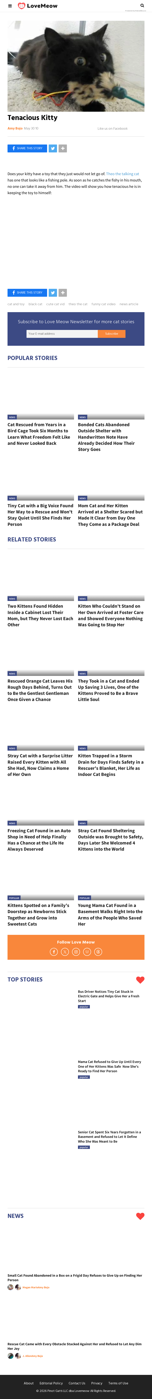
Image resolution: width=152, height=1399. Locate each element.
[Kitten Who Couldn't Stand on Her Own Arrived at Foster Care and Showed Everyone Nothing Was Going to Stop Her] (111, 579)
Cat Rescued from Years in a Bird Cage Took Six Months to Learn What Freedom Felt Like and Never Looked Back (39, 433)
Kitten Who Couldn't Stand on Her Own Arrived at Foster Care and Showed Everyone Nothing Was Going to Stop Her (110, 615)
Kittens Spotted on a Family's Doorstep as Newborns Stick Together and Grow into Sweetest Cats (38, 914)
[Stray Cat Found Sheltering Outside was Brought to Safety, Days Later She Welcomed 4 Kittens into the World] (111, 803)
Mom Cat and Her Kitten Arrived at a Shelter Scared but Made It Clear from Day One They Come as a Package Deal (110, 515)
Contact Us (77, 1383)
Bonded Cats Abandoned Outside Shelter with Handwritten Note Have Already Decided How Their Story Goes (106, 436)
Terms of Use (118, 1383)
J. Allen (27, 1356)
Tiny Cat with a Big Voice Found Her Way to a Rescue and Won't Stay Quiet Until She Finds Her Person (40, 515)
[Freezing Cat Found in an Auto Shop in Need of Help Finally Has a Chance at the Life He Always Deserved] (41, 803)
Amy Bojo (15, 128)
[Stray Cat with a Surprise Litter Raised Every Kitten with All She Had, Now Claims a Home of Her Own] (41, 729)
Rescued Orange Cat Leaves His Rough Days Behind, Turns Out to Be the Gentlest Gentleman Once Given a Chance (40, 690)
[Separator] (63, 148)
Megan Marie (30, 1287)
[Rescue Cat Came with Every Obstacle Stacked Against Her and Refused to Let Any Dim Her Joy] (76, 1317)
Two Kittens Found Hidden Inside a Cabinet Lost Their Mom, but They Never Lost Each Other (40, 615)
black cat (35, 304)
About (29, 1383)
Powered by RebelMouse (135, 11)
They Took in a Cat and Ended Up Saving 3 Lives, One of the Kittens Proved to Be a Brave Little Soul (108, 690)
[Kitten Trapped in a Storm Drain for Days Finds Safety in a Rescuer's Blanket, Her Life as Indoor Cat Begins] (111, 729)
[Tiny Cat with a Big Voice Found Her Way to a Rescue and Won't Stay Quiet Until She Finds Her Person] (41, 478)
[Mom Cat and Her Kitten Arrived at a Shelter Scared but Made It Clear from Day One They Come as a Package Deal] (111, 478)
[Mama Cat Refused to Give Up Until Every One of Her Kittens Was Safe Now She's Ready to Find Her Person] (41, 1092)
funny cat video (103, 304)
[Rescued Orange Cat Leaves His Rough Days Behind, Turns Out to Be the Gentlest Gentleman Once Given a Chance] (41, 654)
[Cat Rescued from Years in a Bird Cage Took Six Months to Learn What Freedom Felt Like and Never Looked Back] (41, 397)
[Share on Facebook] (27, 148)
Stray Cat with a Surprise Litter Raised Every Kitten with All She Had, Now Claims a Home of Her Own (40, 765)
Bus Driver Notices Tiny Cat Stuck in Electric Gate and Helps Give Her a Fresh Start (108, 996)
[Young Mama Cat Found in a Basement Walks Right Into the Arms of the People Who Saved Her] (111, 878)
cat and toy (16, 304)
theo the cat (77, 304)
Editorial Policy (51, 1383)
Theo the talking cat (122, 173)
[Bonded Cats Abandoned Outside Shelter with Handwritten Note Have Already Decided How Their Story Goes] (111, 397)
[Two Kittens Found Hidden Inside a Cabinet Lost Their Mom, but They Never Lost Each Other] (41, 579)
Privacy (96, 1383)
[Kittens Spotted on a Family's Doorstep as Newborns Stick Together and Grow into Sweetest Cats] (41, 878)
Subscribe (111, 333)
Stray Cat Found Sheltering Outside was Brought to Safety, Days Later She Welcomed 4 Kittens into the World (110, 839)
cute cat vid (55, 304)
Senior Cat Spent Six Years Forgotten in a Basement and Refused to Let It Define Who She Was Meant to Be (109, 1137)
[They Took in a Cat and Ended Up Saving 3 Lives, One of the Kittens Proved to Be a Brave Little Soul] (111, 654)
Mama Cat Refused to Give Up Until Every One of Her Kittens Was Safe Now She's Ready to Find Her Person (109, 1066)
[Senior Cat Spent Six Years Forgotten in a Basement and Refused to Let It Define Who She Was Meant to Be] (41, 1163)
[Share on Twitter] (53, 148)
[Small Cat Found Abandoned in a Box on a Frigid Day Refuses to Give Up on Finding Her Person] (76, 1248)
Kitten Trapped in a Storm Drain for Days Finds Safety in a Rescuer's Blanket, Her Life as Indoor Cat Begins (111, 765)
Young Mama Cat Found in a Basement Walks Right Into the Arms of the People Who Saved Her (110, 914)
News (12, 417)
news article (129, 304)
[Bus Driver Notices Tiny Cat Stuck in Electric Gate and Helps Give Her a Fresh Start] (41, 1022)
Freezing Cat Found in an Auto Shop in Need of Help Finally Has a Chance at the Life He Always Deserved (39, 839)
